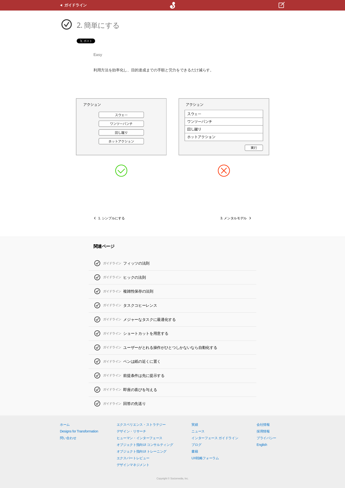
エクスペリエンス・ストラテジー (141, 424)
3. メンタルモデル (233, 218)
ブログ (196, 445)
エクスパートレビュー (133, 458)
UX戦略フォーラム (205, 458)
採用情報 (263, 431)
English (262, 445)
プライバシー (266, 438)
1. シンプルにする (111, 218)
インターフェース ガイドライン (214, 438)
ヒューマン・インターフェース (140, 438)
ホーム (65, 424)
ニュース (198, 431)
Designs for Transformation (79, 431)
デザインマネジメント (133, 465)
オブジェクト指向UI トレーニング (142, 451)
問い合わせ (68, 438)
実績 (194, 424)
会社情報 (263, 424)
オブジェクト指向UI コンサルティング (145, 445)
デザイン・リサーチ (131, 431)
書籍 (194, 451)
